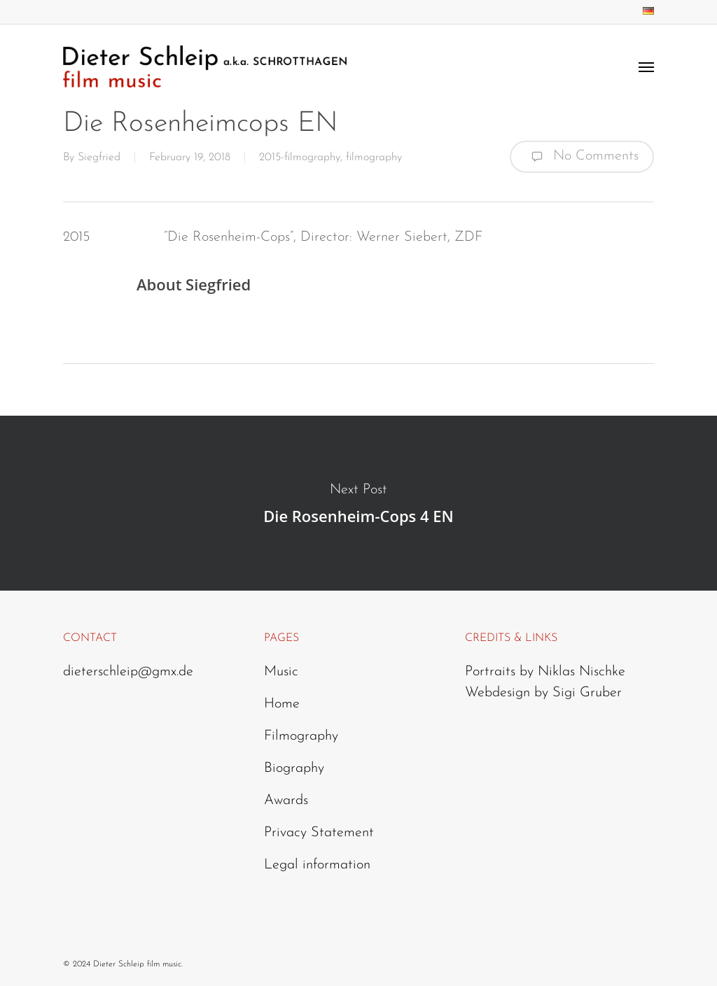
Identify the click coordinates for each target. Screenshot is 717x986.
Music (281, 672)
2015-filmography (299, 157)
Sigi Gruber (587, 693)
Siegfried (99, 157)
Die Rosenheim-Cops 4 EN (358, 503)
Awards (286, 801)
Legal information (317, 865)
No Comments (582, 156)
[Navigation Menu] (646, 66)
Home (282, 704)
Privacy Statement (319, 833)
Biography (294, 768)
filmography (374, 157)
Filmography (301, 736)
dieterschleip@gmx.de (128, 672)
